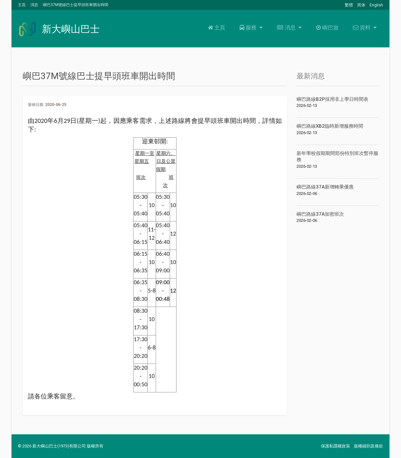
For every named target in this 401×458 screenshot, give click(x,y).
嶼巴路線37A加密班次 (320, 214)
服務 (250, 27)
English (376, 5)
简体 (361, 5)
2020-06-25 (55, 104)
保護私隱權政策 (335, 446)
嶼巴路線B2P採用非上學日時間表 (332, 99)
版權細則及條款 (368, 446)
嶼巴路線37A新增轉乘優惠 (325, 187)
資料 (364, 27)
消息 (34, 5)
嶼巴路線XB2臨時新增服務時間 (330, 126)
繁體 (349, 5)
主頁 (22, 5)
